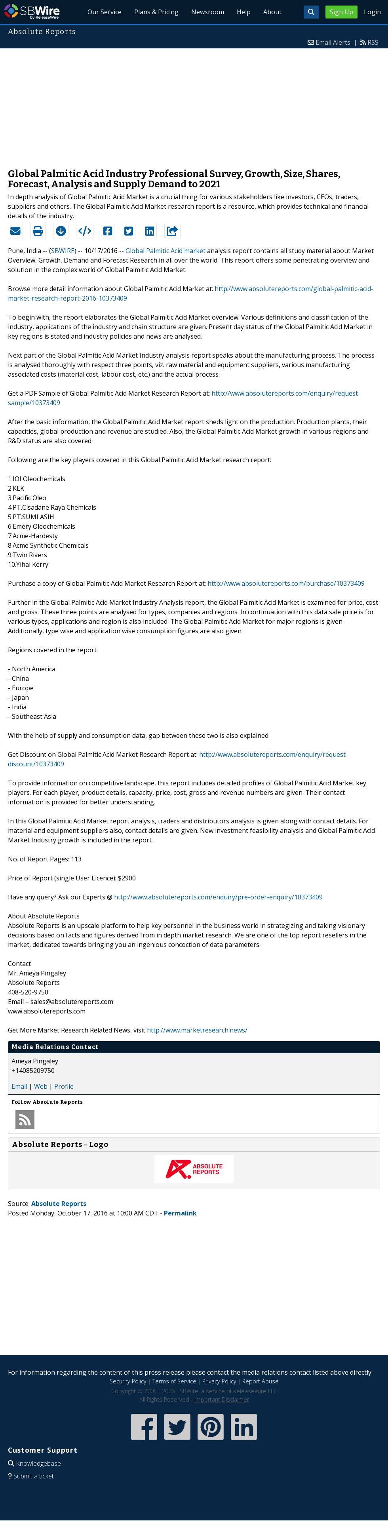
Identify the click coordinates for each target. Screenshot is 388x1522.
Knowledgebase (38, 1463)
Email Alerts (333, 42)
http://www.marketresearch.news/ (197, 1030)
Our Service (104, 12)
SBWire (32, 11)
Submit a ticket (33, 1476)
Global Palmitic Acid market (165, 250)
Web (41, 1086)
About (272, 12)
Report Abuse (260, 1381)
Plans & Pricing (156, 12)
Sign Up (341, 12)
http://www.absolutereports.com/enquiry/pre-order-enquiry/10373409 (218, 897)
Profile (64, 1086)
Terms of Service (174, 1381)
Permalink (180, 1213)
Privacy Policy (219, 1381)
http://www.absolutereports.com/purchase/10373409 (286, 583)
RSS (372, 42)
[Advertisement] (194, 104)
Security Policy (128, 1381)
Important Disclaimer (221, 1399)
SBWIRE (62, 250)
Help (244, 12)
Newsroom (207, 12)
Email (19, 1086)
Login (372, 12)
